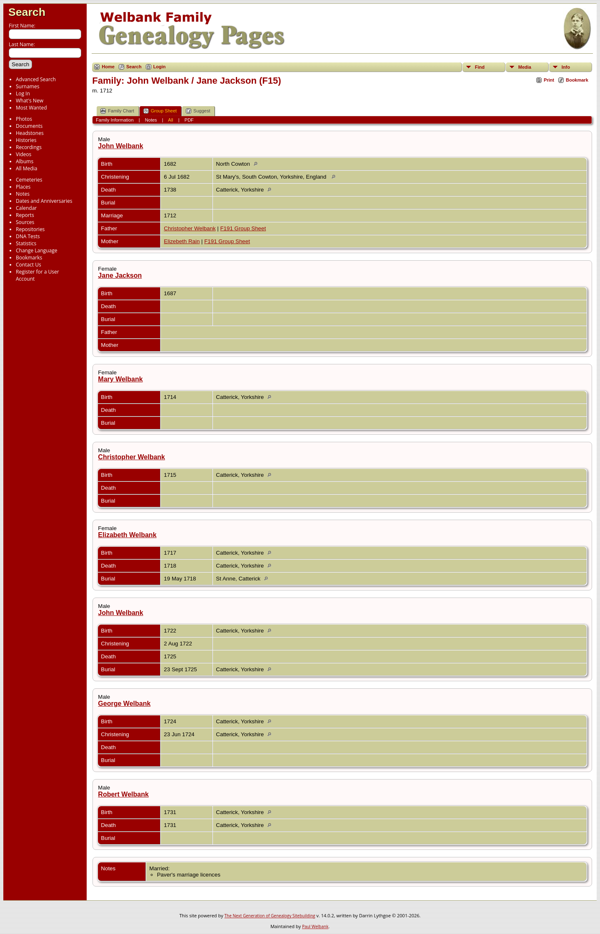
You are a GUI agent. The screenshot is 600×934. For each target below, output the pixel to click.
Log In (23, 93)
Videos (23, 154)
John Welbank (120, 145)
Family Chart (117, 111)
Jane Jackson (120, 275)
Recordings (29, 147)
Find (480, 67)
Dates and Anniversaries (44, 200)
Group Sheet (160, 111)
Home (108, 66)
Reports (25, 215)
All (170, 119)
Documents (29, 126)
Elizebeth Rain (182, 241)
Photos (24, 118)
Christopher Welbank (189, 228)
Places (23, 186)
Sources (25, 222)
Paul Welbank (315, 926)
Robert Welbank (123, 794)
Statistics (26, 243)
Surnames (27, 86)
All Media (26, 168)
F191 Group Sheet (243, 228)
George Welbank (124, 703)
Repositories (30, 229)
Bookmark (577, 79)
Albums (24, 161)
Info (566, 67)
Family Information (114, 119)
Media (524, 67)
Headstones (30, 133)
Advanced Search (36, 79)
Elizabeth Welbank (127, 534)
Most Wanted (31, 107)
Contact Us (28, 264)
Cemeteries (29, 179)
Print (549, 79)
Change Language (36, 250)
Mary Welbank (120, 379)
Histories (26, 140)
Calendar (26, 208)
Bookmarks (29, 257)
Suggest (198, 111)
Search (26, 12)
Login (159, 66)
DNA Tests (28, 236)
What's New (29, 100)
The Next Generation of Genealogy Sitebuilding (270, 916)
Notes (23, 193)
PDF (189, 119)
